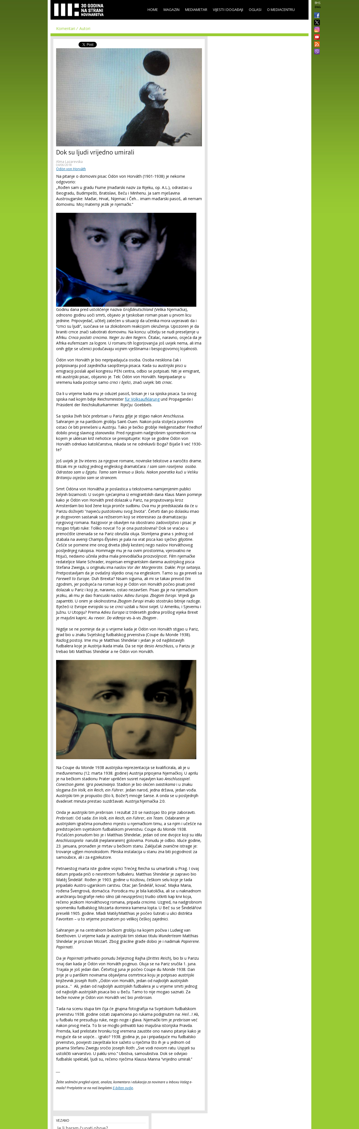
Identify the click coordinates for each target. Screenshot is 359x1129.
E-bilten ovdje (123, 1088)
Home (153, 9)
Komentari (65, 28)
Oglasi (255, 9)
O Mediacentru (281, 9)
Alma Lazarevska (69, 161)
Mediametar (196, 9)
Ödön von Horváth (71, 169)
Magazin (172, 9)
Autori (84, 28)
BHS (317, 3)
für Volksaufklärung (142, 399)
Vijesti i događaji (228, 9)
